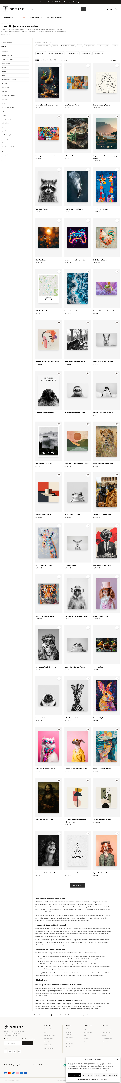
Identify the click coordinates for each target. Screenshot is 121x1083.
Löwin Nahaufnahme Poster (103, 463)
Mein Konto (69, 1043)
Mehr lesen (5, 34)
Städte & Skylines (103, 46)
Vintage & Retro (90, 46)
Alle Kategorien (6, 42)
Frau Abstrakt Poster (72, 105)
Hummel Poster (41, 718)
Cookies (86, 1042)
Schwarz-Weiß (48, 1038)
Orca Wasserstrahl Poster (73, 209)
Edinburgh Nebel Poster (44, 463)
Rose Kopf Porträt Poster (102, 565)
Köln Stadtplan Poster (43, 311)
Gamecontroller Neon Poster (74, 260)
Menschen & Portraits (67, 46)
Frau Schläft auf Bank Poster (74, 362)
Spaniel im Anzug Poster (102, 873)
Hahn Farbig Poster (100, 260)
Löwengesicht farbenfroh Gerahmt (47, 156)
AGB (85, 1035)
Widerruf (86, 1038)
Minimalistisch (48, 1045)
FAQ (67, 1029)
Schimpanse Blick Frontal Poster (76, 616)
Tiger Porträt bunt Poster (44, 616)
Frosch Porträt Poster (72, 514)
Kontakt (68, 1046)
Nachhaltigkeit (106, 1032)
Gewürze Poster (99, 667)
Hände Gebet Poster (71, 873)
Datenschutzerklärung (94, 1079)
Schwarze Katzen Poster (102, 514)
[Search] (83, 9)
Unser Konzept (106, 1029)
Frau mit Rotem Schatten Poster (47, 362)
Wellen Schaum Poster (72, 311)
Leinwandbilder (107, 1038)
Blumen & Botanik (49, 1035)
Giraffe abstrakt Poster (43, 565)
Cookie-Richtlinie (83, 1079)
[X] (14, 1051)
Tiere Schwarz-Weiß (43, 46)
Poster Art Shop (5, 23)
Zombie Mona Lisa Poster (44, 820)
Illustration (47, 1042)
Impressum (104, 1079)
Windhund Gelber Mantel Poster (76, 769)
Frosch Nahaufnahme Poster (74, 667)
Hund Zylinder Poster (101, 616)
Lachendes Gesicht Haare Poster (47, 873)
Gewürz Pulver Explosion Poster (46, 105)
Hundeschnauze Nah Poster (45, 413)
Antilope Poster (70, 565)
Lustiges (55, 46)
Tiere (45, 1032)
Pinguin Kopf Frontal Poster (103, 413)
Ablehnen (87, 1075)
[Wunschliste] (111, 9)
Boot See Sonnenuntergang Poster (77, 463)
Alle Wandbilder (49, 1048)
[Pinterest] (19, 1051)
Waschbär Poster (41, 209)
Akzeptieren (74, 1075)
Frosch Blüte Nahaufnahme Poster (105, 311)
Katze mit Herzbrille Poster (45, 769)
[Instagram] (5, 1051)
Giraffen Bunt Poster (100, 209)
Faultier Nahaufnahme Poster (74, 413)
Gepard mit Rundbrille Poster (46, 667)
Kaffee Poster (69, 156)
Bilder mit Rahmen (108, 1042)
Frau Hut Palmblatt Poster (102, 769)
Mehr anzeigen (77, 885)
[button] (117, 1059)
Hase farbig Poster (100, 718)
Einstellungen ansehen (106, 1075)
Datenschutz (88, 1032)
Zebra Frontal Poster (72, 718)
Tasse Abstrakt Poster (43, 514)
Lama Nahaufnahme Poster (103, 362)
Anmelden (27, 1043)
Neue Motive (48, 1029)
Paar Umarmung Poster (101, 105)
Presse (104, 1035)
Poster (3, 46)
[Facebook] (10, 1051)
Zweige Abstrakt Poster (102, 820)
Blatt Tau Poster (41, 260)
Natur (79, 46)
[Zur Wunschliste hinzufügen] (59, 65)
